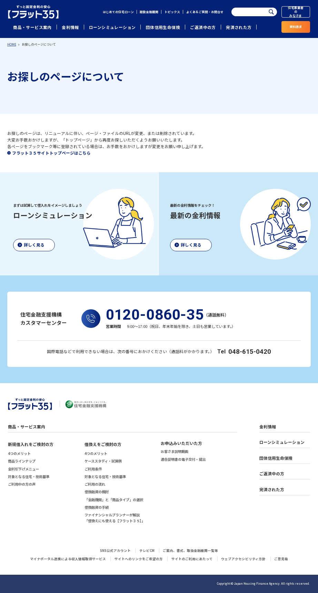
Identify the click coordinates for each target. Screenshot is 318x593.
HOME (11, 44)
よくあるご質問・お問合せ (204, 12)
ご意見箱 (281, 558)
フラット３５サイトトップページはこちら (51, 153)
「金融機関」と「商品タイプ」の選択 (114, 499)
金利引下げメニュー (23, 469)
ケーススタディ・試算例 (103, 461)
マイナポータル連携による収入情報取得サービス (68, 558)
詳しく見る (34, 244)
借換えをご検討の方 (103, 444)
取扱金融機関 (149, 12)
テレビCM (147, 550)
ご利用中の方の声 (22, 484)
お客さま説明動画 (174, 451)
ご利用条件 (93, 469)
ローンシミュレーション (112, 27)
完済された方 (238, 27)
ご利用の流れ (95, 484)
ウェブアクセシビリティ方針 (243, 558)
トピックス (172, 12)
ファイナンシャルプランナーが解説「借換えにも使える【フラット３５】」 (115, 517)
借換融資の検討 (97, 491)
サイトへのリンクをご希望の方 (139, 558)
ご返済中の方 (203, 27)
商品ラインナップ (22, 461)
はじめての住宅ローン (118, 12)
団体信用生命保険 (163, 27)
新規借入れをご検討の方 (30, 444)
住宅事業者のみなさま (296, 12)
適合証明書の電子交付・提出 (183, 459)
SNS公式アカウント (115, 550)
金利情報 (70, 27)
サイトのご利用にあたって (192, 558)
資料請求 (295, 27)
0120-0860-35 (155, 315)
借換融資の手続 (97, 507)
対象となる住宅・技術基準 (28, 476)
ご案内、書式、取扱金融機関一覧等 (190, 550)
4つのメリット (19, 453)
